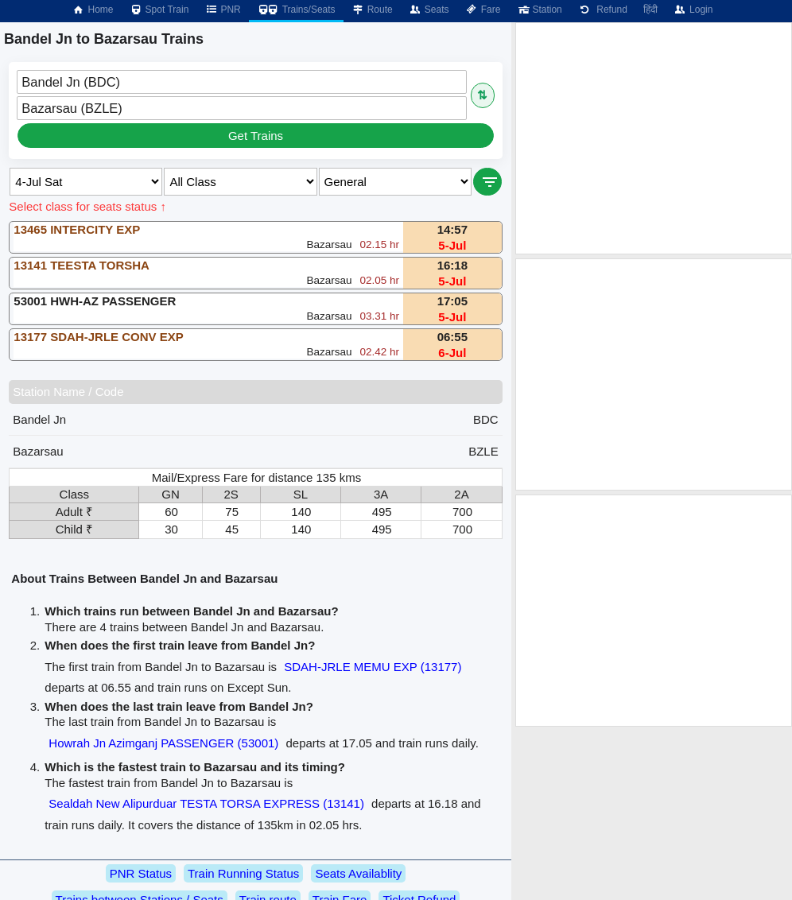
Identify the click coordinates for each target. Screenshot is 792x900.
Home (92, 9)
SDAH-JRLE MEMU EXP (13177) (372, 666)
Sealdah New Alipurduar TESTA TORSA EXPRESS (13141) (206, 803)
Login (693, 9)
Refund (602, 9)
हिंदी (650, 9)
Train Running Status (243, 873)
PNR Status (141, 873)
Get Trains (255, 135)
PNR (222, 9)
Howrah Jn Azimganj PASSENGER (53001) (163, 743)
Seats (429, 9)
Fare (483, 9)
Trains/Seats (296, 9)
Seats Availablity (358, 873)
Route (372, 9)
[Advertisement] (653, 138)
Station (538, 9)
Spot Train (159, 9)
